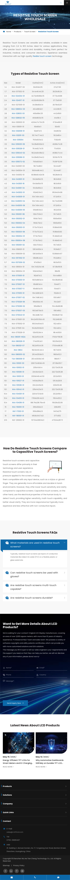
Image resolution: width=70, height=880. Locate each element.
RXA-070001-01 (18, 273)
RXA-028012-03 (18, 111)
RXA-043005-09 (18, 203)
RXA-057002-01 (18, 256)
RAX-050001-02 (18, 243)
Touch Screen (29, 31)
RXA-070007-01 (18, 282)
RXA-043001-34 (18, 186)
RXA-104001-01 (18, 392)
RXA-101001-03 (18, 361)
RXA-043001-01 (18, 177)
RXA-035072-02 (18, 159)
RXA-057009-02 (18, 260)
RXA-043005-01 (18, 194)
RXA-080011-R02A (18, 335)
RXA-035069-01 (18, 155)
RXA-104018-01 (18, 400)
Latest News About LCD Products (35, 725)
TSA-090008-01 (18, 357)
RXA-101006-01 (18, 370)
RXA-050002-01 (18, 216)
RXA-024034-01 (18, 94)
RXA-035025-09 (18, 142)
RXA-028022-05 (18, 116)
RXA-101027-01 (18, 378)
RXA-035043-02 (18, 151)
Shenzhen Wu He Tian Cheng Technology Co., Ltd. (33, 858)
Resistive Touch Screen (48, 31)
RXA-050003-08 (18, 230)
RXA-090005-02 (18, 352)
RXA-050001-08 (18, 212)
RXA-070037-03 (18, 308)
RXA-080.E (18, 348)
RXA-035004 (18, 138)
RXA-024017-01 (18, 98)
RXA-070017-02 (18, 295)
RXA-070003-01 (18, 278)
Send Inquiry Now (17, 703)
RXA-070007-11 (18, 286)
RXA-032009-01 (18, 129)
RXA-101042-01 (18, 387)
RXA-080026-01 (18, 339)
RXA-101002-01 (18, 365)
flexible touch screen (42, 56)
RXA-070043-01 (18, 313)
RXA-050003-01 (18, 225)
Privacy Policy (18, 865)
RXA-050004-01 (18, 234)
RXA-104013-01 (18, 396)
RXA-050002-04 (18, 221)
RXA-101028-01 (18, 383)
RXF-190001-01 (18, 413)
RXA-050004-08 (18, 238)
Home (8, 31)
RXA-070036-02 (18, 304)
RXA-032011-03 (18, 133)
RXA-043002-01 (18, 190)
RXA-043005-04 (18, 199)
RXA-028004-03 (18, 107)
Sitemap (6, 865)
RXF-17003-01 (18, 409)
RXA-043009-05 (18, 208)
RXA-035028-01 (18, 146)
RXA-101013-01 (18, 374)
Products (17, 31)
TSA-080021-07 (18, 343)
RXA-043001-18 (18, 181)
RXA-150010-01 (18, 405)
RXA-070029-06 (18, 300)
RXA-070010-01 (18, 291)
